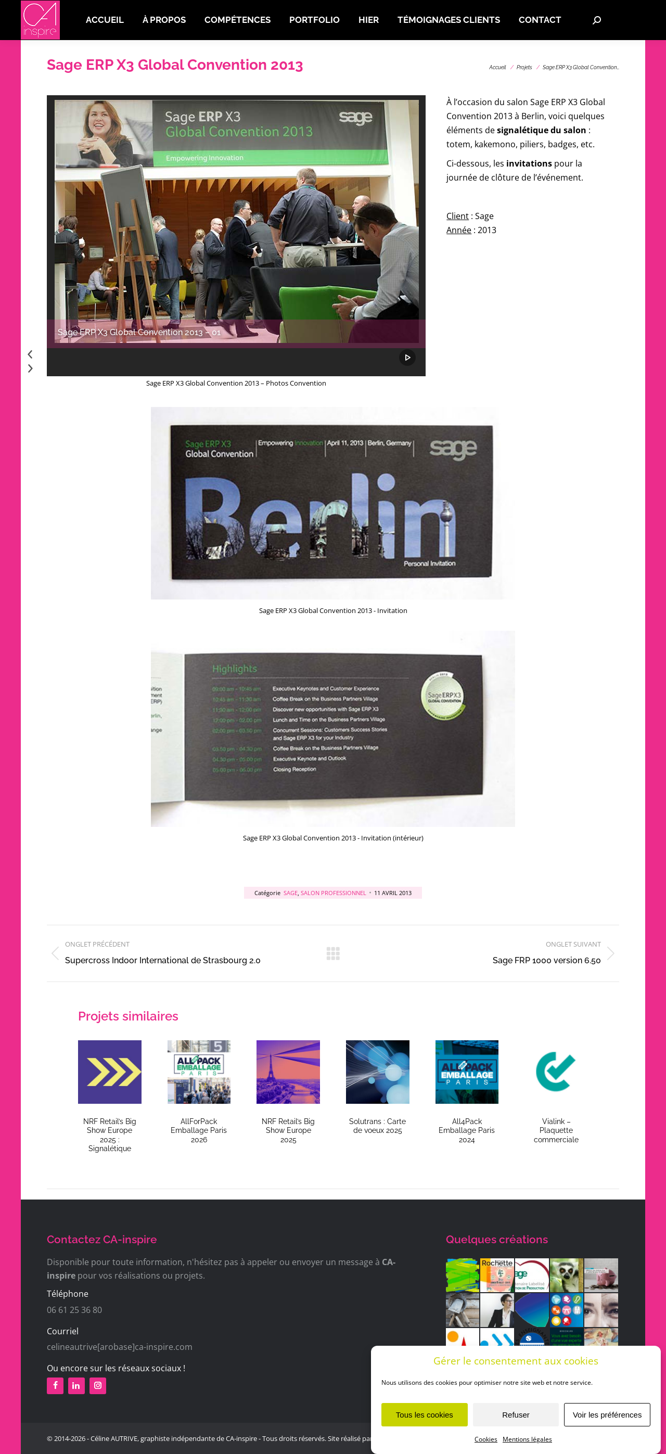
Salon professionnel (333, 893)
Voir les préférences (607, 1418)
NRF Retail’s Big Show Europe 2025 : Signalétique (109, 1135)
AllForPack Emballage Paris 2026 (199, 1130)
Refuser (516, 1418)
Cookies (486, 1443)
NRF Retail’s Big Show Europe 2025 (288, 1130)
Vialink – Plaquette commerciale (556, 1130)
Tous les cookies (424, 1418)
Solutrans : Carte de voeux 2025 (377, 1126)
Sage (291, 893)
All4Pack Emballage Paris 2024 (467, 1130)
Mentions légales (527, 1443)
